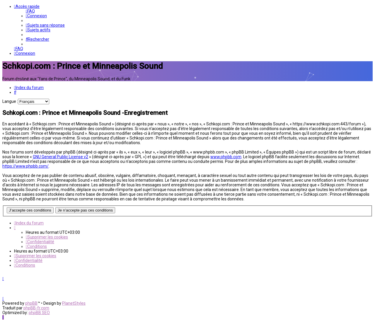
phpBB (31, 303)
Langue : (10, 101)
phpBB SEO (39, 312)
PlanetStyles (74, 303)
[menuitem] (30, 11)
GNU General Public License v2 (60, 156)
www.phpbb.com (225, 156)
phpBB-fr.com (36, 308)
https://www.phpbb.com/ (25, 166)
